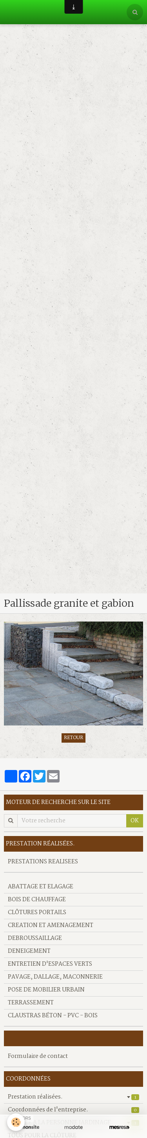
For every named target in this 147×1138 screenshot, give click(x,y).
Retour (73, 738)
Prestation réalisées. (73, 1097)
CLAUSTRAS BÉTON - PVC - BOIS (53, 1015)
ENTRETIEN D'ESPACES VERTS (50, 964)
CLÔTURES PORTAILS (37, 912)
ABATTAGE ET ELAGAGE (40, 886)
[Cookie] (16, 1122)
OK (135, 820)
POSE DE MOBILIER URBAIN (46, 990)
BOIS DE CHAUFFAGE (37, 899)
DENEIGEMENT (29, 951)
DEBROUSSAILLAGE (35, 938)
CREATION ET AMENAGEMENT (50, 925)
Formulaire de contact (38, 1056)
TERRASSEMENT (31, 1003)
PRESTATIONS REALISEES (43, 861)
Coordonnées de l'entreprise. (73, 1110)
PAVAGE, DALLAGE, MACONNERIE (55, 977)
